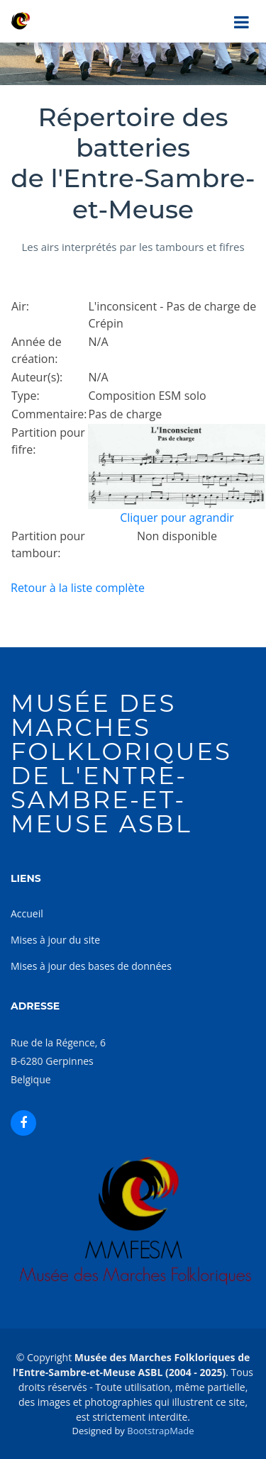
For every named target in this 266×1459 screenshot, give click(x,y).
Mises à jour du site (55, 939)
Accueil (27, 913)
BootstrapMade (160, 1430)
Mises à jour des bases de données (91, 966)
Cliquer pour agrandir (177, 517)
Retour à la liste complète (78, 588)
